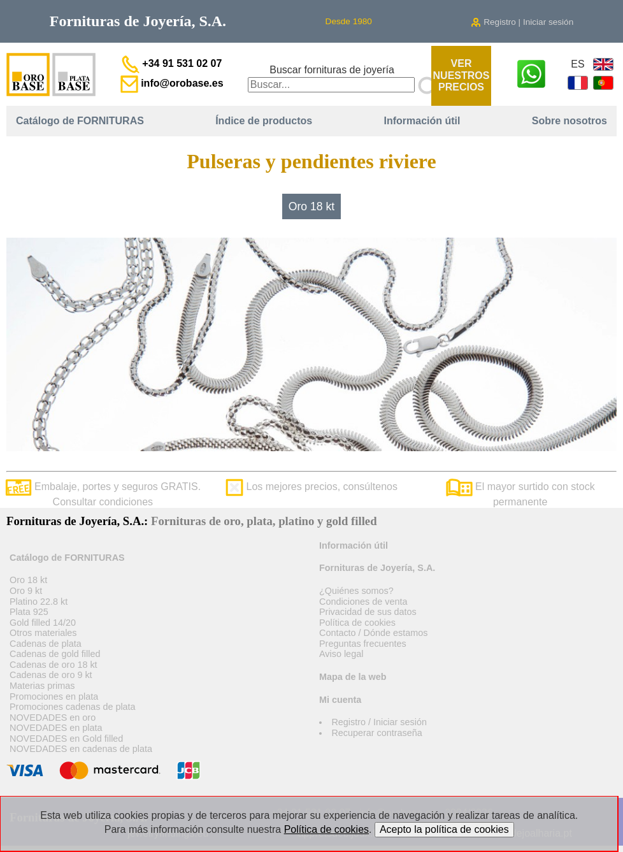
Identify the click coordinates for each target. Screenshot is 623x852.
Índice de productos (263, 120)
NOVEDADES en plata (56, 728)
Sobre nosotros (569, 120)
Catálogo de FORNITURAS (80, 120)
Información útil (421, 120)
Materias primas (42, 686)
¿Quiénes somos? (356, 591)
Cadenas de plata (46, 644)
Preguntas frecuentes (362, 644)
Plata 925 (29, 612)
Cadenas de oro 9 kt (51, 675)
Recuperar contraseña (376, 733)
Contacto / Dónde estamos (373, 633)
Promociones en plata (54, 696)
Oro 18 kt (311, 206)
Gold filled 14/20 (43, 622)
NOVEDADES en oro (53, 717)
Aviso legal (341, 654)
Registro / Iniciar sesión (379, 722)
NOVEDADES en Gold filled (66, 738)
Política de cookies (357, 622)
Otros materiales (43, 633)
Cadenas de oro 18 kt (53, 665)
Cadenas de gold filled (55, 654)
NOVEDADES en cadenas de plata (81, 749)
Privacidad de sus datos (368, 612)
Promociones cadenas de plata (73, 707)
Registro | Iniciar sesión (522, 22)
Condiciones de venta (363, 601)
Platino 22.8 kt (39, 601)
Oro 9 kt (26, 591)
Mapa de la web (353, 677)
